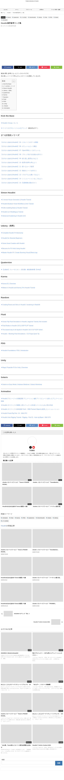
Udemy (40, 17)
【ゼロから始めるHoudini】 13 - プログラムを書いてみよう (20, 174)
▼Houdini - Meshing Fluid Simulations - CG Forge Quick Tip (20, 333)
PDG (51, 17)
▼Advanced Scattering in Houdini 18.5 (13, 216)
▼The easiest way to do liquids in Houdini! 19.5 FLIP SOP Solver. (22, 329)
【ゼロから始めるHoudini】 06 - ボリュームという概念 (19, 146)
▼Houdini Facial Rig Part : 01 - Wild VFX (14, 413)
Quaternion (16, 17)
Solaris (56, 17)
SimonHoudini (32, 17)
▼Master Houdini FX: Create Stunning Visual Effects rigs (19, 252)
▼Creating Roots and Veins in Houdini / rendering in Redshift (20, 304)
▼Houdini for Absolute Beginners (11, 238)
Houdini (3, 17)
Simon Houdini (7, 88)
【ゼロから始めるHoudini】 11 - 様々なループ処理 (17, 166)
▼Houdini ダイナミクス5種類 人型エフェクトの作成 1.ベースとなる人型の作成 (27, 405)
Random (5, 97)
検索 (3, 759)
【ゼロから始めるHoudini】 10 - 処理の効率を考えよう (19, 162)
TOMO (32, 450)
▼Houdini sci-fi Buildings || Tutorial (12, 212)
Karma (9, 17)
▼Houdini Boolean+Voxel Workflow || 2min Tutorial (17, 203)
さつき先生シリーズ (9, 86)
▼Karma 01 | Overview (8, 283)
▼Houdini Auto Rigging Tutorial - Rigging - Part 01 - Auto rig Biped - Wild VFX (26, 417)
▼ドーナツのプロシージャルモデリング (14, 128)
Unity (5, 103)
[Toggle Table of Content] (13, 81)
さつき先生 (23, 17)
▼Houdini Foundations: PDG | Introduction (14, 350)
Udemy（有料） (8, 90)
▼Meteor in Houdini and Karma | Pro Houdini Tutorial (18, 287)
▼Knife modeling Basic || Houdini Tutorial (14, 208)
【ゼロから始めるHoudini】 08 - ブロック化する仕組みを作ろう (22, 154)
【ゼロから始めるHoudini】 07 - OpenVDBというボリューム (20, 150)
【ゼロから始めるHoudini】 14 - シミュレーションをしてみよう (22, 178)
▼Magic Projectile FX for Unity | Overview (14, 367)
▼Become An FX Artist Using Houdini (13, 248)
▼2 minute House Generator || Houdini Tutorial (16, 199)
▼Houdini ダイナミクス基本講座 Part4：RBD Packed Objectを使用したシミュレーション (30, 409)
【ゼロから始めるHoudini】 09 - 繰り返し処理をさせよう (19, 158)
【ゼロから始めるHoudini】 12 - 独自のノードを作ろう (19, 170)
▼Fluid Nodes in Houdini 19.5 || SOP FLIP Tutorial (17, 325)
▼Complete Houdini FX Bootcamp (12, 233)
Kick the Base (7, 84)
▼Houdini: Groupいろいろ (9, 123)
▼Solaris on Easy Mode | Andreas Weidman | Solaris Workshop (21, 384)
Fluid (46, 17)
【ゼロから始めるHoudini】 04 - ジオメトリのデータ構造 (19, 142)
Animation (5, 20)
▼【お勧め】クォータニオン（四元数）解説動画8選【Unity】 (21, 269)
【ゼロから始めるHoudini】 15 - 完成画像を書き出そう (19, 182)
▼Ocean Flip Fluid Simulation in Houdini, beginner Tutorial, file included (24, 321)
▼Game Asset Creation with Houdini (12, 243)
